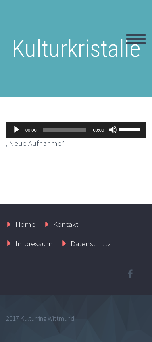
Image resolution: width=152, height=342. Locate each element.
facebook (130, 274)
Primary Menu (136, 39)
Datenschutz (91, 243)
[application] (76, 130)
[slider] (65, 130)
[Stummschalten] (113, 130)
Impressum (34, 243)
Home (25, 224)
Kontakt (65, 224)
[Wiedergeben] (16, 130)
